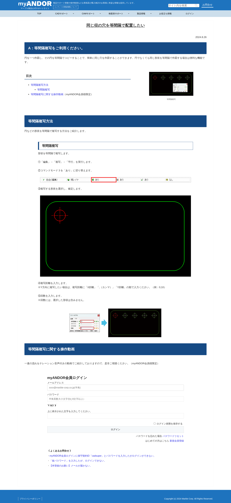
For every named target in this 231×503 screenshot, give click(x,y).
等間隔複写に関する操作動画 (47, 94)
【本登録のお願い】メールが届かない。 (71, 465)
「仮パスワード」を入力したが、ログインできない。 (78, 460)
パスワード (53, 394)
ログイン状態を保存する (170, 423)
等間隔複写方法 (39, 85)
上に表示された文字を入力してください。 (69, 411)
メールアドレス (55, 382)
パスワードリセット (173, 436)
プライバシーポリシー (30, 499)
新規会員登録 (177, 441)
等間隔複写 (43, 89)
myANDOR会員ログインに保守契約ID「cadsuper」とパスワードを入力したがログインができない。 (103, 456)
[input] (183, 5)
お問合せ (207, 4)
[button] (196, 5)
